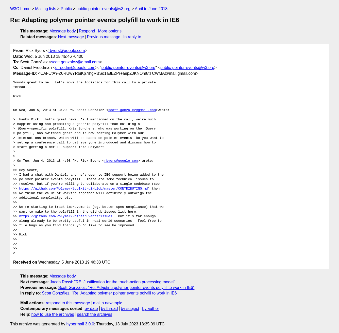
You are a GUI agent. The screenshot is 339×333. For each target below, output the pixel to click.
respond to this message (68, 303)
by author (150, 308)
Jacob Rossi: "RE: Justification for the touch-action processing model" (112, 282)
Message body (62, 31)
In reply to (132, 37)
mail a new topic (107, 303)
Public (66, 9)
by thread (109, 308)
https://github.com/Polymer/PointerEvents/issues (65, 216)
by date (91, 308)
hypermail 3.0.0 (80, 324)
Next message (71, 37)
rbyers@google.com (66, 50)
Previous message (104, 37)
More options (110, 31)
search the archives (94, 314)
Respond (87, 31)
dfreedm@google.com (75, 67)
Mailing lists (45, 9)
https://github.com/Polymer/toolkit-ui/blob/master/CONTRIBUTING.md (83, 189)
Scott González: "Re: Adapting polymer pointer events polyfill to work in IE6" (126, 287)
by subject (130, 308)
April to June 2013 (151, 9)
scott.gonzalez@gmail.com (75, 62)
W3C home (20, 9)
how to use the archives (52, 314)
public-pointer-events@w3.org (103, 9)
